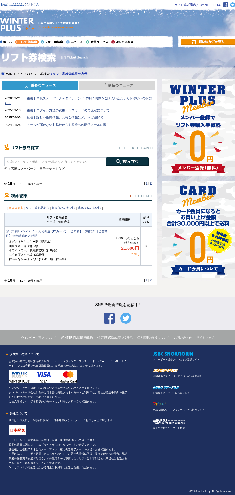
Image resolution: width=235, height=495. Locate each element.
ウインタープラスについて (38, 337)
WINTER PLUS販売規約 (77, 337)
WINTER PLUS (17, 74)
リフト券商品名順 (37, 208)
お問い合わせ (183, 337)
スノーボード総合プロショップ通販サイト (176, 359)
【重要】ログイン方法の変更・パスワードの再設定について (67, 110)
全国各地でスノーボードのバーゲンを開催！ (177, 376)
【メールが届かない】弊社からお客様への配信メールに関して (68, 125)
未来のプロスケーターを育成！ (170, 428)
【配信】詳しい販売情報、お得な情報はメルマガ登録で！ (65, 117)
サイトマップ (205, 337)
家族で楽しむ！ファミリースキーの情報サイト (178, 409)
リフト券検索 (40, 74)
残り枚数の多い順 (89, 208)
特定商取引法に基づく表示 (115, 337)
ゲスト (28, 4)
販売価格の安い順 (63, 208)
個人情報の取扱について (153, 337)
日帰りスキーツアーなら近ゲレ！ (171, 393)
